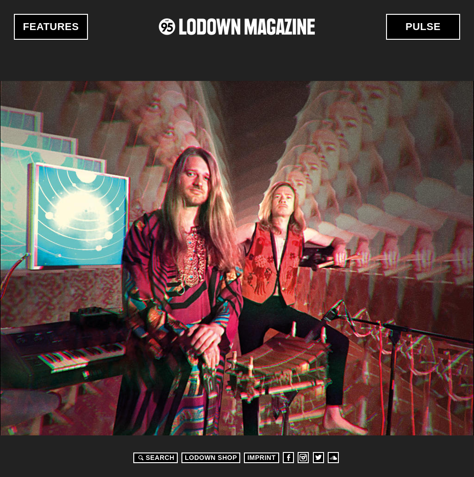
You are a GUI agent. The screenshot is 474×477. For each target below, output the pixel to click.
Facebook (288, 457)
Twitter (318, 457)
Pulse (423, 26)
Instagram (303, 457)
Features (51, 26)
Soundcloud (333, 457)
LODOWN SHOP (211, 457)
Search (155, 457)
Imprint (261, 457)
